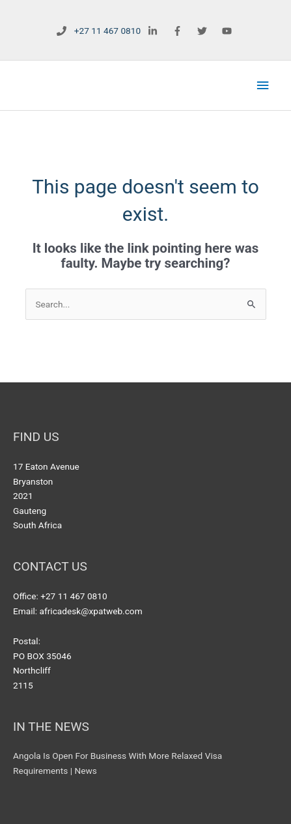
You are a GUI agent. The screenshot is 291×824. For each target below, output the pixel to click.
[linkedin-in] (154, 31)
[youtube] (228, 31)
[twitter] (203, 31)
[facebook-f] (178, 31)
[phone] (96, 31)
